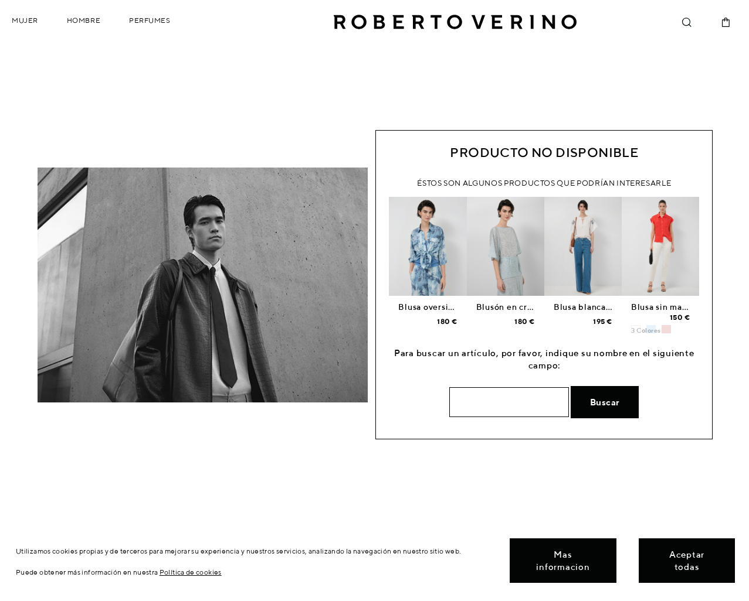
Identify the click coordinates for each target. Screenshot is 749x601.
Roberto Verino (455, 22)
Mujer (25, 20)
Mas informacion (562, 560)
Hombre (83, 20)
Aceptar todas (686, 560)
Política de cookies (191, 572)
